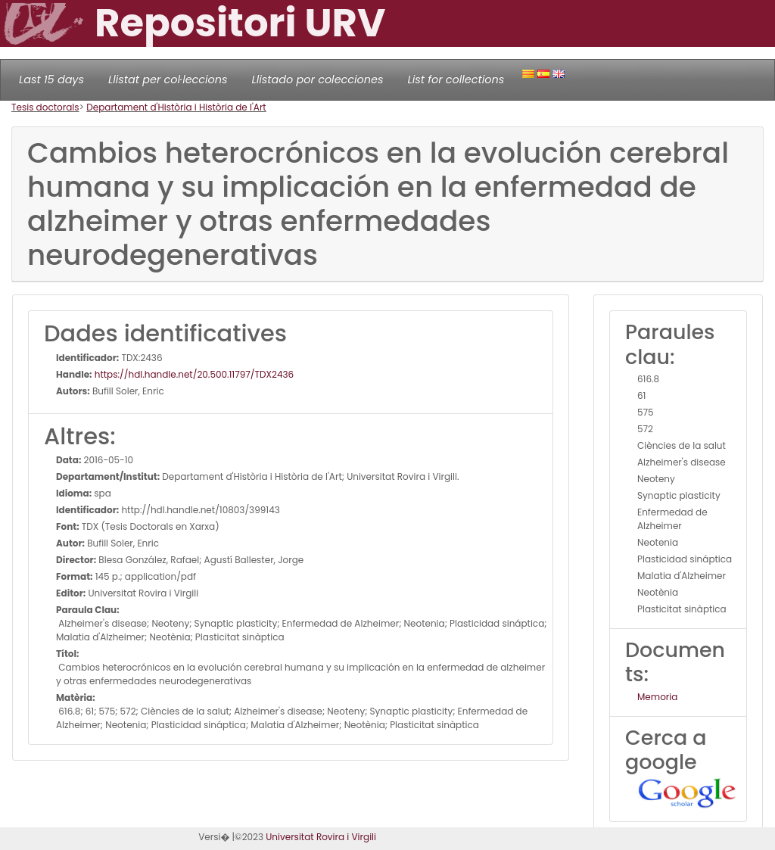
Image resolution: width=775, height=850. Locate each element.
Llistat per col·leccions (168, 79)
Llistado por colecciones (318, 79)
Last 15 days (51, 79)
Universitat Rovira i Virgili (321, 836)
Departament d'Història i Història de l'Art (176, 107)
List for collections (455, 79)
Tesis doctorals (45, 107)
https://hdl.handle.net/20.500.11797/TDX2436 (193, 374)
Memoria (657, 696)
